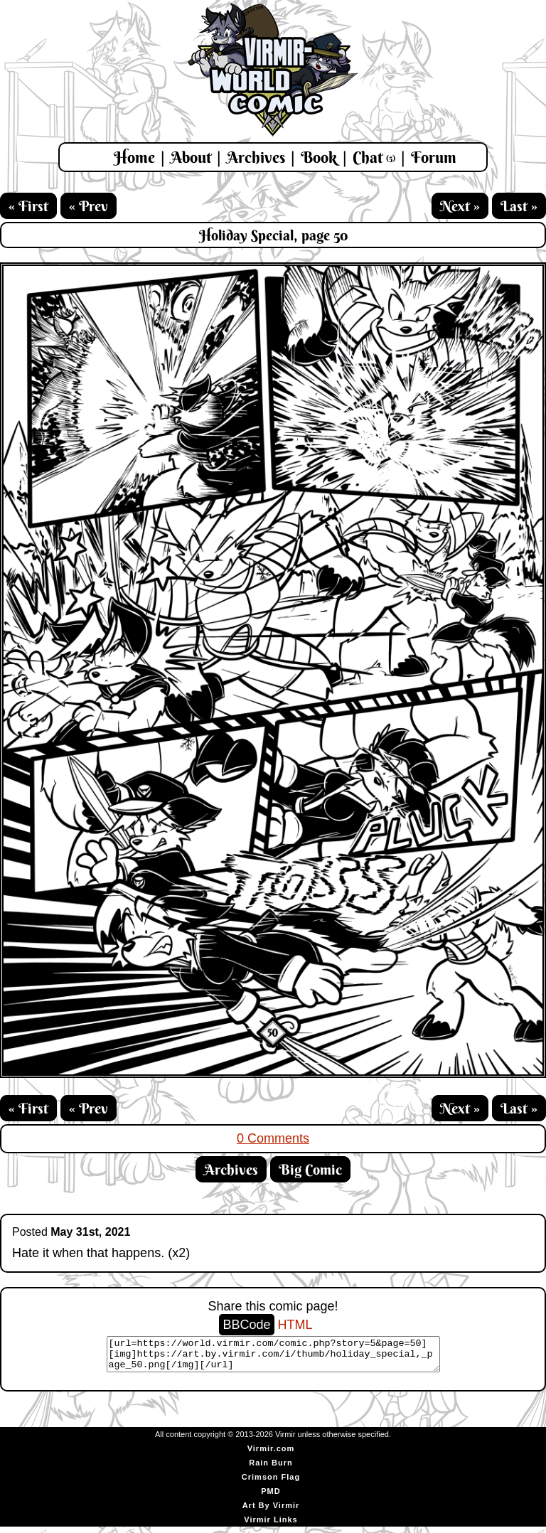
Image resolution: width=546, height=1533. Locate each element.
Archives (256, 157)
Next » (460, 206)
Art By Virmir (271, 1511)
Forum (433, 157)
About (191, 157)
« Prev (88, 206)
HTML (295, 1325)
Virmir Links (270, 1526)
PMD (270, 1497)
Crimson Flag (271, 1483)
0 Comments (273, 1138)
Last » (518, 206)
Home (134, 157)
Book (319, 157)
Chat (374, 157)
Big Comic (310, 1169)
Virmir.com (271, 1455)
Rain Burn (271, 1469)
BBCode (246, 1325)
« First (28, 206)
